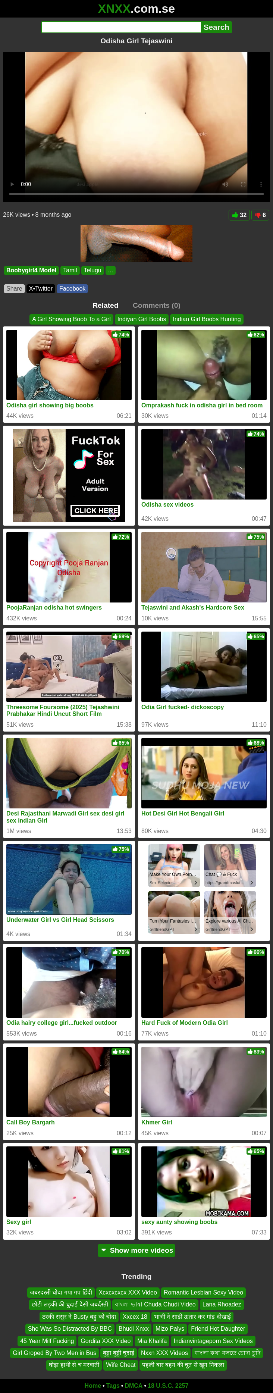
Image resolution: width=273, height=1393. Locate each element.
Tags (113, 1386)
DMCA (133, 1386)
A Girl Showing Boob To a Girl (71, 319)
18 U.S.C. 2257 (168, 1386)
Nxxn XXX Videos (164, 1353)
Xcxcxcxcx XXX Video (128, 1292)
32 (239, 215)
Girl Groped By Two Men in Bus (54, 1353)
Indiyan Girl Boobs (141, 319)
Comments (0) (157, 305)
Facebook (72, 288)
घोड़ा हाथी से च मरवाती (74, 1365)
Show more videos (136, 1250)
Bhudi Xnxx (134, 1328)
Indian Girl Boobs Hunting (207, 319)
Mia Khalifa (152, 1340)
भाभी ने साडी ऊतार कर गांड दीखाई (192, 1317)
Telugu (92, 270)
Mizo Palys (170, 1328)
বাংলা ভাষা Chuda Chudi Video (155, 1304)
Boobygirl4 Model (31, 270)
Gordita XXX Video (106, 1340)
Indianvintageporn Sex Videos (212, 1340)
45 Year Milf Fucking (47, 1340)
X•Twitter (41, 288)
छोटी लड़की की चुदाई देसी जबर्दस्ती (70, 1304)
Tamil (70, 270)
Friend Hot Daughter (218, 1328)
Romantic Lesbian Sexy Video (203, 1292)
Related (105, 305)
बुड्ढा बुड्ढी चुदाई (118, 1353)
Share (14, 288)
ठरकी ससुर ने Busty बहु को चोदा (79, 1317)
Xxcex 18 (135, 1317)
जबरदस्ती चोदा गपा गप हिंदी (61, 1292)
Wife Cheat (120, 1365)
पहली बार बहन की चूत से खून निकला (183, 1365)
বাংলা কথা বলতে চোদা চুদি (227, 1353)
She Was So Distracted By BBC (70, 1328)
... (110, 270)
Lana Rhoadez (222, 1304)
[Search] (121, 27)
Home (93, 1386)
